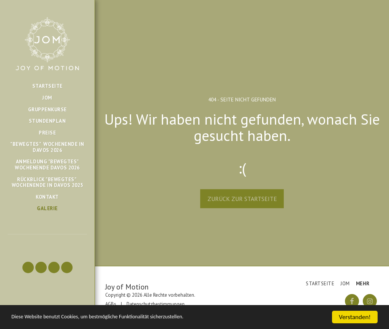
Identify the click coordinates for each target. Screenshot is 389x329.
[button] (28, 267)
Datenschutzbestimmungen (156, 304)
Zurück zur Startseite (242, 198)
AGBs (110, 304)
